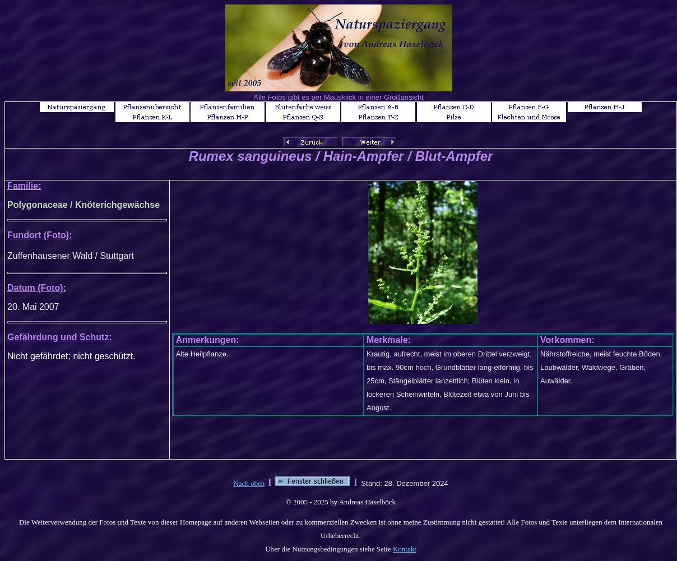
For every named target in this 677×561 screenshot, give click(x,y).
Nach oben (249, 483)
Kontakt (404, 549)
